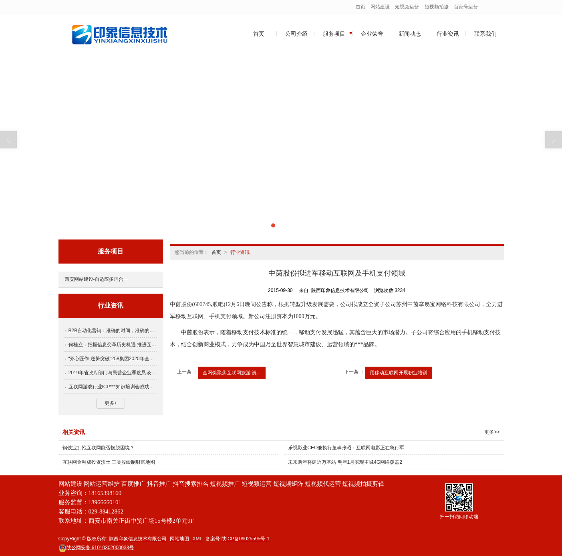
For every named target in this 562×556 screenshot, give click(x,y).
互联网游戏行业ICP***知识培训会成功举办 (112, 387)
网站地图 (179, 539)
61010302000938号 (96, 547)
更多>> (492, 432)
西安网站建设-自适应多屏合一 (96, 279)
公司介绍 (296, 33)
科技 (452, 304)
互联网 (195, 316)
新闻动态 (410, 33)
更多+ (111, 403)
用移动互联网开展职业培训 (398, 372)
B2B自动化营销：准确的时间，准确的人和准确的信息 (112, 330)
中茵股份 (181, 304)
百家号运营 (466, 7)
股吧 (218, 304)
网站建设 (380, 7)
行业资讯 (448, 33)
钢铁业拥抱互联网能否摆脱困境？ (98, 447)
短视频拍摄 (437, 7)
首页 (360, 7)
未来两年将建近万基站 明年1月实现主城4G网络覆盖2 (345, 462)
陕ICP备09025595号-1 (246, 539)
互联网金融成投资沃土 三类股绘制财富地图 (108, 462)
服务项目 (334, 33)
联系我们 (485, 33)
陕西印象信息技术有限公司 (138, 539)
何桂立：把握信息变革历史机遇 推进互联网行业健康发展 (112, 344)
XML (197, 539)
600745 (202, 304)
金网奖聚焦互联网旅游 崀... (232, 372)
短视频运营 (407, 7)
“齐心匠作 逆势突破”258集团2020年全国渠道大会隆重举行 (112, 358)
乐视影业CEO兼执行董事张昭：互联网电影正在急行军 (346, 447)
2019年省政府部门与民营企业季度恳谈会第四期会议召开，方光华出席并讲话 (112, 372)
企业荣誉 (372, 33)
